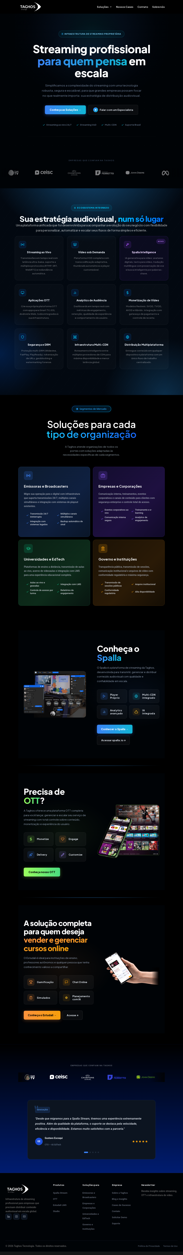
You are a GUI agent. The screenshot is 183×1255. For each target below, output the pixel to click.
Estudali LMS (60, 1205)
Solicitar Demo (119, 1217)
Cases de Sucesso (121, 1205)
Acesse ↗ (72, 1015)
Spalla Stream (60, 1192)
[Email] (24, 1217)
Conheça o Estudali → (42, 1015)
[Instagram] (16, 1217)
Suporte (116, 1223)
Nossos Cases (124, 7)
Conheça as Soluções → (65, 109)
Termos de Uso (170, 1246)
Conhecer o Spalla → (114, 729)
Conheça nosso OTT (42, 872)
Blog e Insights (119, 1199)
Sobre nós (158, 7)
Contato (142, 7)
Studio (56, 1211)
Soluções (103, 7)
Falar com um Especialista (113, 109)
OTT (55, 1199)
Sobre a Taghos (120, 1192)
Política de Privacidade (149, 1246)
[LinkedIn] (8, 1217)
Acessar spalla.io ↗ (113, 740)
